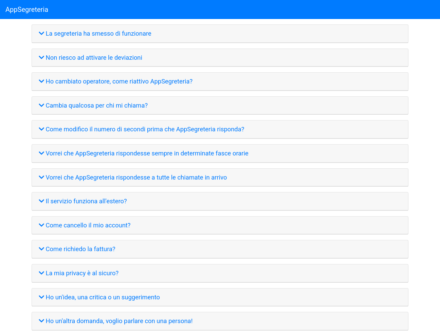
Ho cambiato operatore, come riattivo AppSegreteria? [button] (115, 81)
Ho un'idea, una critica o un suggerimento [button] (99, 297)
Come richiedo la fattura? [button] (77, 249)
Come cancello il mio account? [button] (85, 225)
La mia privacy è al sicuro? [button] (78, 273)
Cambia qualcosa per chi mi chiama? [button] (93, 105)
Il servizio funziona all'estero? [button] (83, 201)
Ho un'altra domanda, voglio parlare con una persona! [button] (115, 320)
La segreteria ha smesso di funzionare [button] (95, 33)
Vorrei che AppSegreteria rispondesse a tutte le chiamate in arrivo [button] (133, 177)
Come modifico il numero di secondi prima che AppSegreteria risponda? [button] (141, 129)
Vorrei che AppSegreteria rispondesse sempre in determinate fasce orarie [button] (144, 153)
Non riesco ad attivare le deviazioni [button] (90, 57)
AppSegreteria (26, 9)
